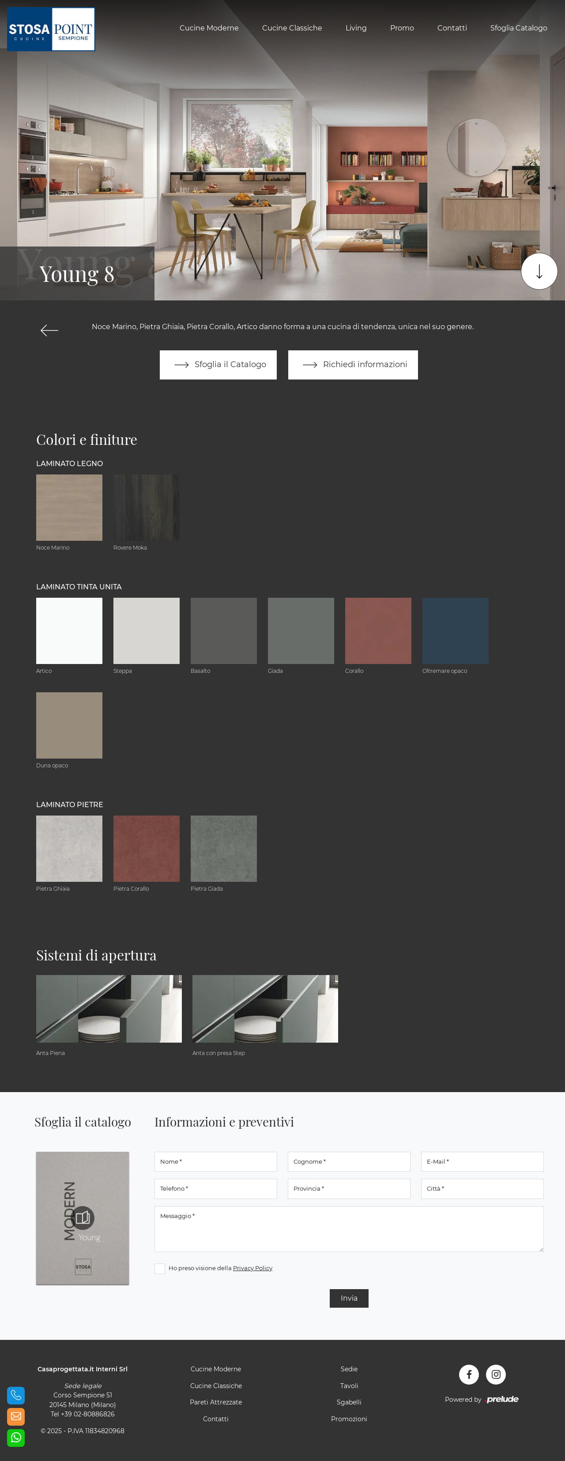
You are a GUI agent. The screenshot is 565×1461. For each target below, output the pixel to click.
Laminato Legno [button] (69, 463)
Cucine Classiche (292, 28)
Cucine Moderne (209, 28)
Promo (402, 28)
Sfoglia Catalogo (518, 28)
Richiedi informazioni (353, 365)
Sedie (349, 1369)
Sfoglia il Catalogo (218, 365)
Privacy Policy (252, 1267)
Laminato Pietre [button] (69, 805)
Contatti (452, 28)
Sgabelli (349, 1402)
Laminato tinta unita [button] (79, 587)
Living (356, 28)
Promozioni (349, 1419)
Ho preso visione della (220, 1267)
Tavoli (349, 1386)
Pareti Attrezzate (216, 1402)
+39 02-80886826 (88, 1414)
